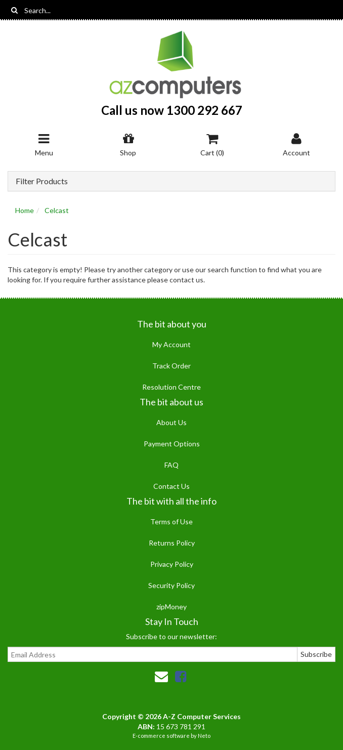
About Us (171, 422)
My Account (171, 344)
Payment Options (172, 443)
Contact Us (171, 486)
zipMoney (171, 606)
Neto (204, 735)
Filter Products (42, 181)
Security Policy (171, 585)
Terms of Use (171, 521)
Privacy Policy (171, 564)
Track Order (171, 365)
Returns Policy (172, 542)
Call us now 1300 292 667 (171, 110)
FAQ (171, 465)
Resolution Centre (171, 387)
